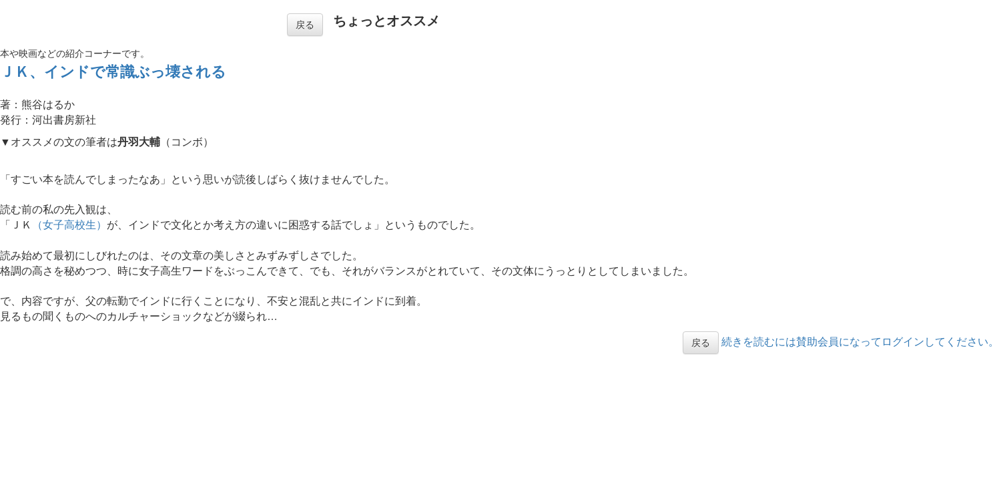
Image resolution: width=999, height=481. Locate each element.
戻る (305, 24)
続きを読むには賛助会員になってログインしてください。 (860, 341)
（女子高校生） (69, 224)
